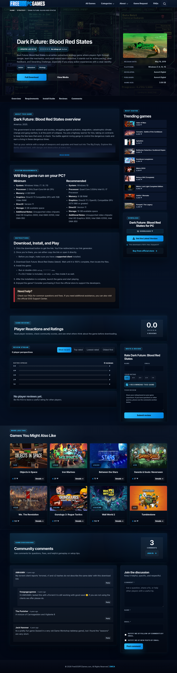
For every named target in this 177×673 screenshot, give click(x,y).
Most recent (64, 349)
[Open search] (164, 3)
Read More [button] (64, 155)
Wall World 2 (108, 514)
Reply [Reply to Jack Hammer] (108, 638)
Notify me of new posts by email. (143, 640)
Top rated (78, 349)
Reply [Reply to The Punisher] (108, 618)
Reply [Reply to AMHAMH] (108, 583)
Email (127, 622)
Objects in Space (28, 472)
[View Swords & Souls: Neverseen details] (148, 455)
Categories (106, 3)
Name (127, 610)
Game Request (140, 3)
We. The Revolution (29, 514)
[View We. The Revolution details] (28, 498)
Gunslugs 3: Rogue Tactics (68, 514)
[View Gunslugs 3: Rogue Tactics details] (68, 498)
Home (12, 10)
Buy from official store (143, 251)
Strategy (21, 10)
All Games (90, 3)
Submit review (144, 415)
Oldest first (108, 349)
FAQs (155, 3)
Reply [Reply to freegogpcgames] (108, 602)
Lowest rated (93, 349)
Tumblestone (148, 514)
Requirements (32, 98)
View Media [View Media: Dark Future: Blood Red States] (62, 77)
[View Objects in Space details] (28, 455)
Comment (129, 582)
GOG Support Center (37, 298)
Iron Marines (68, 472)
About (123, 3)
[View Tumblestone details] (148, 498)
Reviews (63, 98)
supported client (64, 256)
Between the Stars (108, 472)
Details (39, 479)
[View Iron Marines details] (68, 455)
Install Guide (49, 98)
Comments (77, 98)
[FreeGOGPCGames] (27, 3)
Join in (150, 553)
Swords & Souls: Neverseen (148, 472)
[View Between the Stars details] (108, 455)
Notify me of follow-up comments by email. (146, 635)
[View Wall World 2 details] (108, 498)
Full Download (31, 77)
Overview (16, 98)
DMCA (112, 667)
